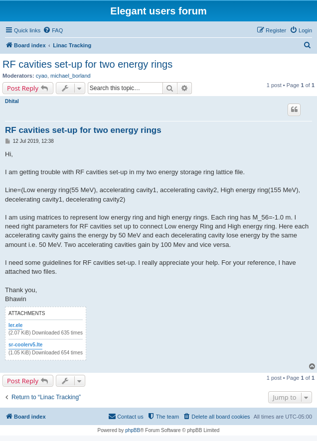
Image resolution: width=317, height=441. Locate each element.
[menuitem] (53, 30)
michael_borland (70, 76)
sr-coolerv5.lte (25, 344)
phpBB (132, 430)
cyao (41, 76)
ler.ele (15, 325)
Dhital (12, 101)
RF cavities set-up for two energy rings (87, 64)
